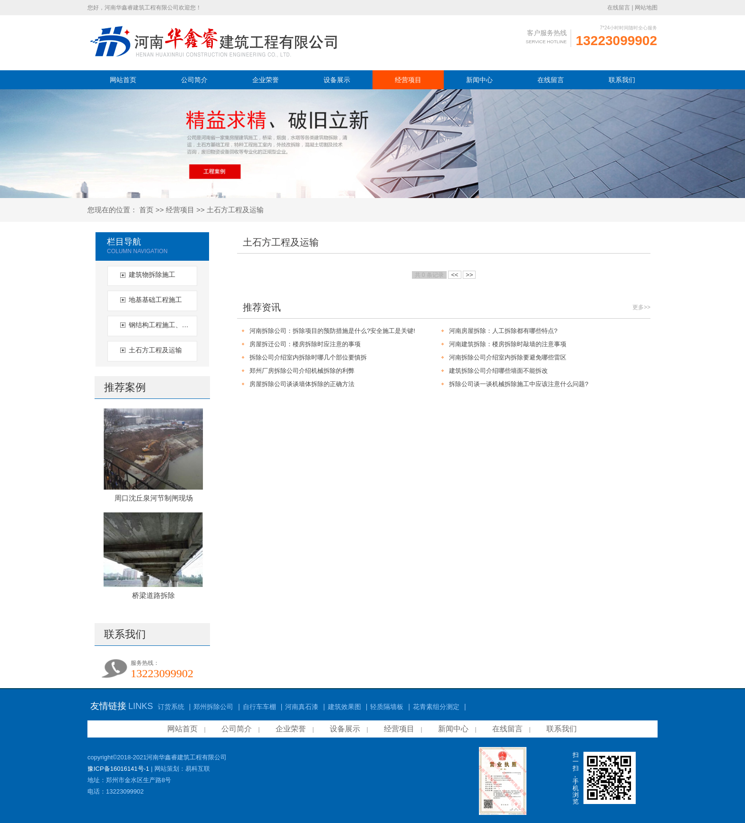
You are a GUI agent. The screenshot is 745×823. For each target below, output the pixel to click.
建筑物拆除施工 (152, 274)
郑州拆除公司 (213, 706)
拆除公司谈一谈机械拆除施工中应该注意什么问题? (518, 384)
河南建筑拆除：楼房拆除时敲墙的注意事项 (507, 344)
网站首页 (123, 80)
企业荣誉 (265, 80)
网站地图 (646, 7)
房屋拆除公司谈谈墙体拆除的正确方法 (301, 384)
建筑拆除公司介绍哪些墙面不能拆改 (498, 370)
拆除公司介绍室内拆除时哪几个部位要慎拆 (308, 357)
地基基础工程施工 (155, 299)
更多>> (641, 307)
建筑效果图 (344, 706)
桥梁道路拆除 (153, 595)
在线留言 (618, 7)
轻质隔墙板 (386, 706)
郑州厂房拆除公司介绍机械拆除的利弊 (301, 370)
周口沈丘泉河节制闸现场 (154, 498)
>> (469, 274)
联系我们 (622, 80)
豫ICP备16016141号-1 (118, 768)
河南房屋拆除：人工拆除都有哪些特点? (503, 330)
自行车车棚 (259, 706)
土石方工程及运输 (235, 210)
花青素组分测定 (436, 706)
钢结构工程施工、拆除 (162, 325)
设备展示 (337, 80)
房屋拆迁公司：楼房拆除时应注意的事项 (305, 344)
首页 (146, 210)
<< (454, 274)
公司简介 (194, 80)
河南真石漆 (301, 706)
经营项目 (408, 80)
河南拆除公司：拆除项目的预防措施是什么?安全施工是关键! (332, 330)
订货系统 (171, 706)
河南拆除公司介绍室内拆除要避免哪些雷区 (507, 357)
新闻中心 (479, 80)
